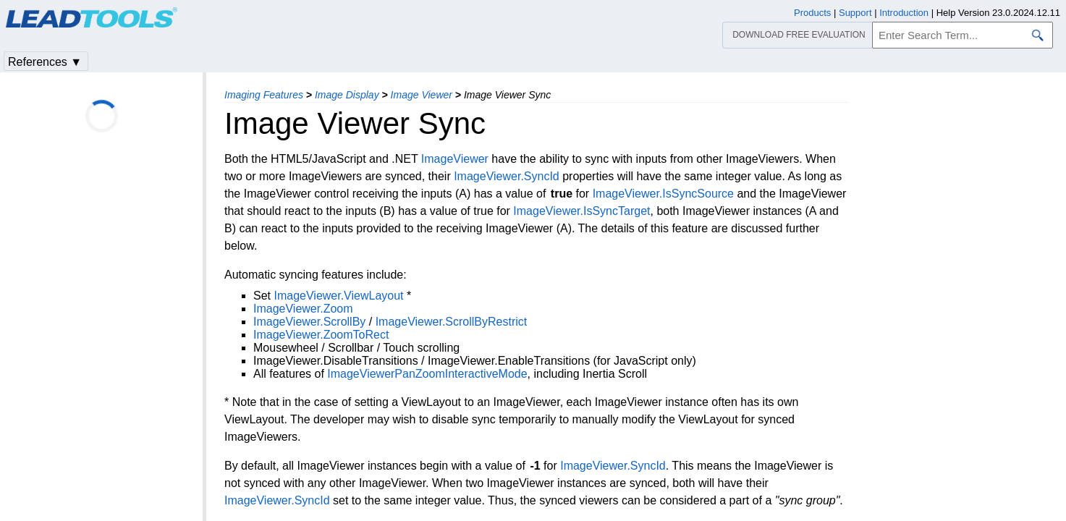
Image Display (347, 95)
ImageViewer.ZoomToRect (321, 335)
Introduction (903, 12)
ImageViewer (454, 159)
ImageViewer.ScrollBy (309, 321)
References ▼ (45, 62)
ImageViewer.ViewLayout (338, 295)
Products (812, 12)
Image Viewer (421, 95)
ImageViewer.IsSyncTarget (581, 211)
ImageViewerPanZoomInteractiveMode (427, 374)
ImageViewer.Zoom (303, 308)
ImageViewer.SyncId (506, 176)
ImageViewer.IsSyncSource (663, 193)
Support (855, 12)
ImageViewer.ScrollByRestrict (452, 321)
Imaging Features (263, 95)
